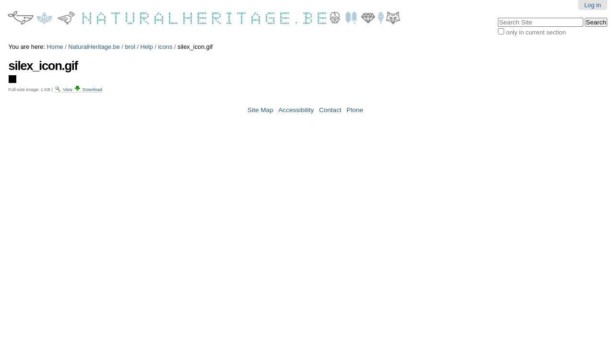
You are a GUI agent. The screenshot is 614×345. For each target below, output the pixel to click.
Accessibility (296, 110)
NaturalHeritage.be (93, 46)
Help (147, 46)
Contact (330, 110)
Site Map (260, 110)
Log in (592, 5)
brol (130, 46)
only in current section (536, 32)
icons (165, 46)
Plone (354, 110)
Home (55, 46)
